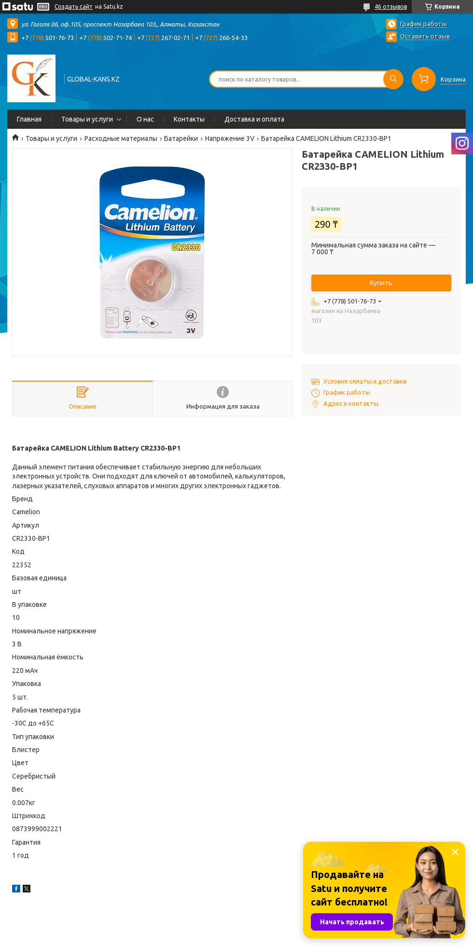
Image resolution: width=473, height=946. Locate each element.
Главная (29, 119)
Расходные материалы (120, 138)
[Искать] (393, 79)
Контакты (189, 119)
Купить (381, 283)
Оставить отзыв (425, 36)
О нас (145, 119)
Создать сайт (74, 6)
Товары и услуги (87, 119)
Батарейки (181, 138)
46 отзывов (391, 6)
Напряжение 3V (229, 138)
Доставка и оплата (254, 119)
